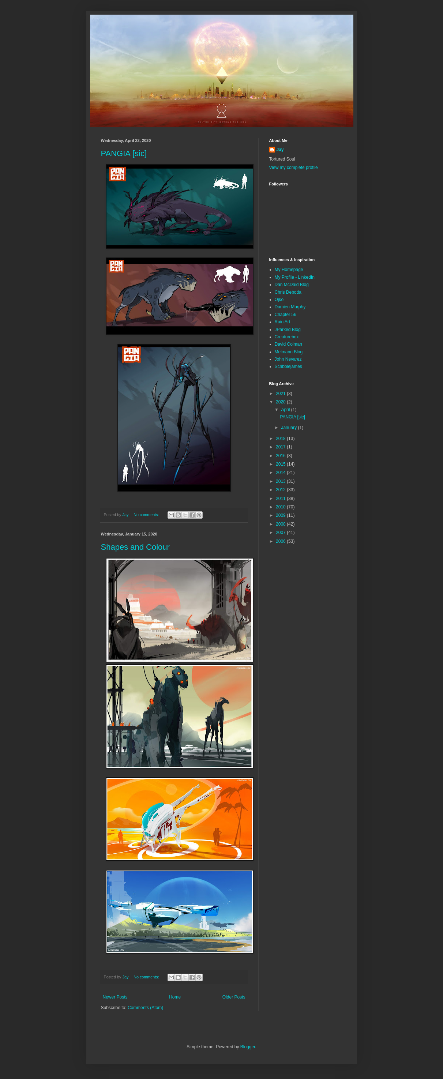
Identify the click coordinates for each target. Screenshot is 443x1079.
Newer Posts (115, 997)
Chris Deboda (288, 292)
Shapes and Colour (135, 547)
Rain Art (282, 321)
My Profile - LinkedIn (295, 277)
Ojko (279, 299)
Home (175, 997)
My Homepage (289, 269)
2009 (281, 515)
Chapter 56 (285, 314)
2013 (281, 481)
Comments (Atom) (145, 1007)
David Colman (288, 344)
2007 (281, 532)
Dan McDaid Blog (292, 284)
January (289, 427)
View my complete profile (293, 167)
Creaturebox (287, 336)
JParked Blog (288, 329)
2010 (281, 507)
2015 (281, 464)
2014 (281, 472)
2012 (281, 489)
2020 (281, 402)
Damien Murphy (290, 306)
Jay (280, 149)
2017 (281, 447)
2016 (281, 455)
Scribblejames (288, 366)
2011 (281, 498)
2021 (281, 393)
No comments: (147, 514)
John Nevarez (288, 359)
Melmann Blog (289, 351)
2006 (281, 541)
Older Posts (233, 997)
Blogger (247, 1046)
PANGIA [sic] (124, 153)
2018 (281, 438)
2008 (281, 524)
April (286, 409)
